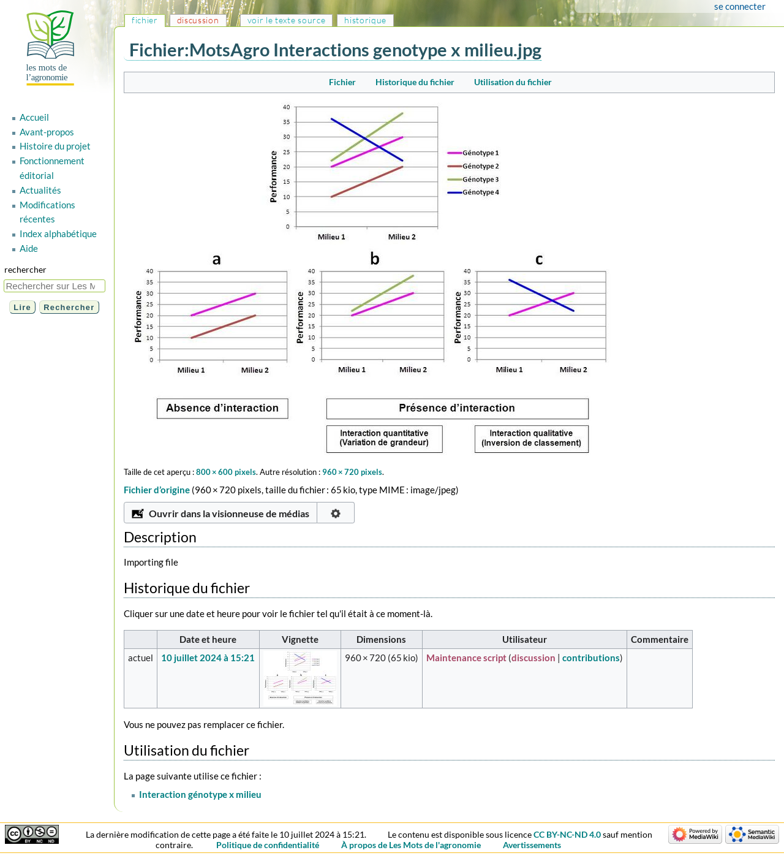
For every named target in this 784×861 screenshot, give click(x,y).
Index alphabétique (58, 233)
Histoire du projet (55, 145)
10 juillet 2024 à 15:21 (208, 657)
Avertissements (532, 845)
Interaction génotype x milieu (200, 794)
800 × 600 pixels (226, 472)
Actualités (40, 189)
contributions (591, 657)
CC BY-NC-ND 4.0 (567, 834)
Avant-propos (47, 131)
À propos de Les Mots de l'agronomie (411, 845)
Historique (365, 20)
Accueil (34, 117)
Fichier (342, 82)
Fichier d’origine (157, 489)
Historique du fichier (414, 82)
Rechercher (25, 269)
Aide (29, 248)
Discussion (198, 20)
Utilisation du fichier (513, 82)
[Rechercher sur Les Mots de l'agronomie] (54, 285)
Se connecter (740, 6)
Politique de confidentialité (267, 845)
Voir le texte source (286, 20)
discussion (533, 657)
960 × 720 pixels (352, 472)
